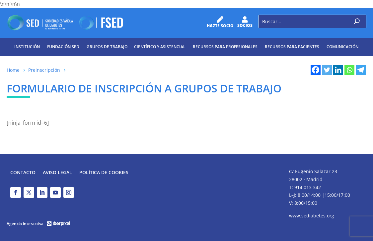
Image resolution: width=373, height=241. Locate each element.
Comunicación (342, 47)
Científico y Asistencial (160, 47)
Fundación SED (63, 47)
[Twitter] (327, 70)
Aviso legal (57, 173)
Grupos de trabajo (107, 47)
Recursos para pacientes (292, 47)
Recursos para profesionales (225, 47)
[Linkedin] (338, 70)
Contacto (23, 173)
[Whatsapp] (349, 70)
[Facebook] (316, 70)
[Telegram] (361, 70)
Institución (27, 47)
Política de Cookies (103, 173)
